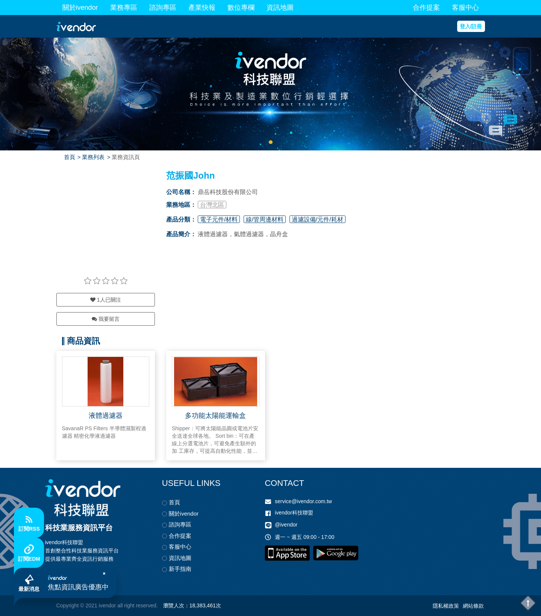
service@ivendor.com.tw (303, 501)
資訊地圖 (280, 7)
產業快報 (201, 7)
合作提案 (426, 7)
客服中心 (465, 7)
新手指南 (180, 569)
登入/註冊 (471, 26)
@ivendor (286, 525)
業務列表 (93, 157)
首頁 (69, 157)
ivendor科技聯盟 (294, 513)
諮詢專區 (162, 7)
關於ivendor (80, 7)
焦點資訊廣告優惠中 (78, 587)
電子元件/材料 (219, 219)
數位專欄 (241, 7)
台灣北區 (212, 205)
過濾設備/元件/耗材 (317, 219)
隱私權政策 (446, 605)
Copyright (67, 605)
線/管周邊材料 (264, 219)
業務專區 (123, 7)
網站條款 (473, 605)
